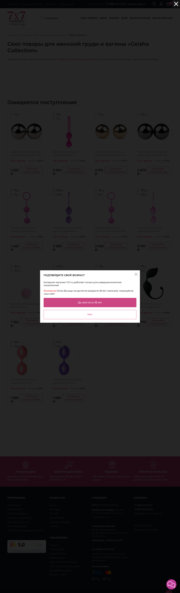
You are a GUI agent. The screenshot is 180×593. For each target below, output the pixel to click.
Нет (90, 314)
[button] (171, 584)
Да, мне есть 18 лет (90, 302)
